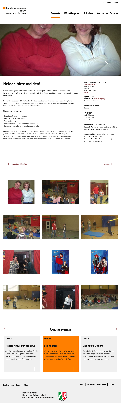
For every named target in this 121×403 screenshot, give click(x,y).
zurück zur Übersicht (19, 160)
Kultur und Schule (107, 13)
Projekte (56, 13)
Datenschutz (101, 381)
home (109, 2)
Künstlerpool (71, 13)
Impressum (91, 381)
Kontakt (111, 381)
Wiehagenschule (89, 81)
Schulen (88, 13)
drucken (107, 160)
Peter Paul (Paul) (99, 95)
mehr (86, 89)
